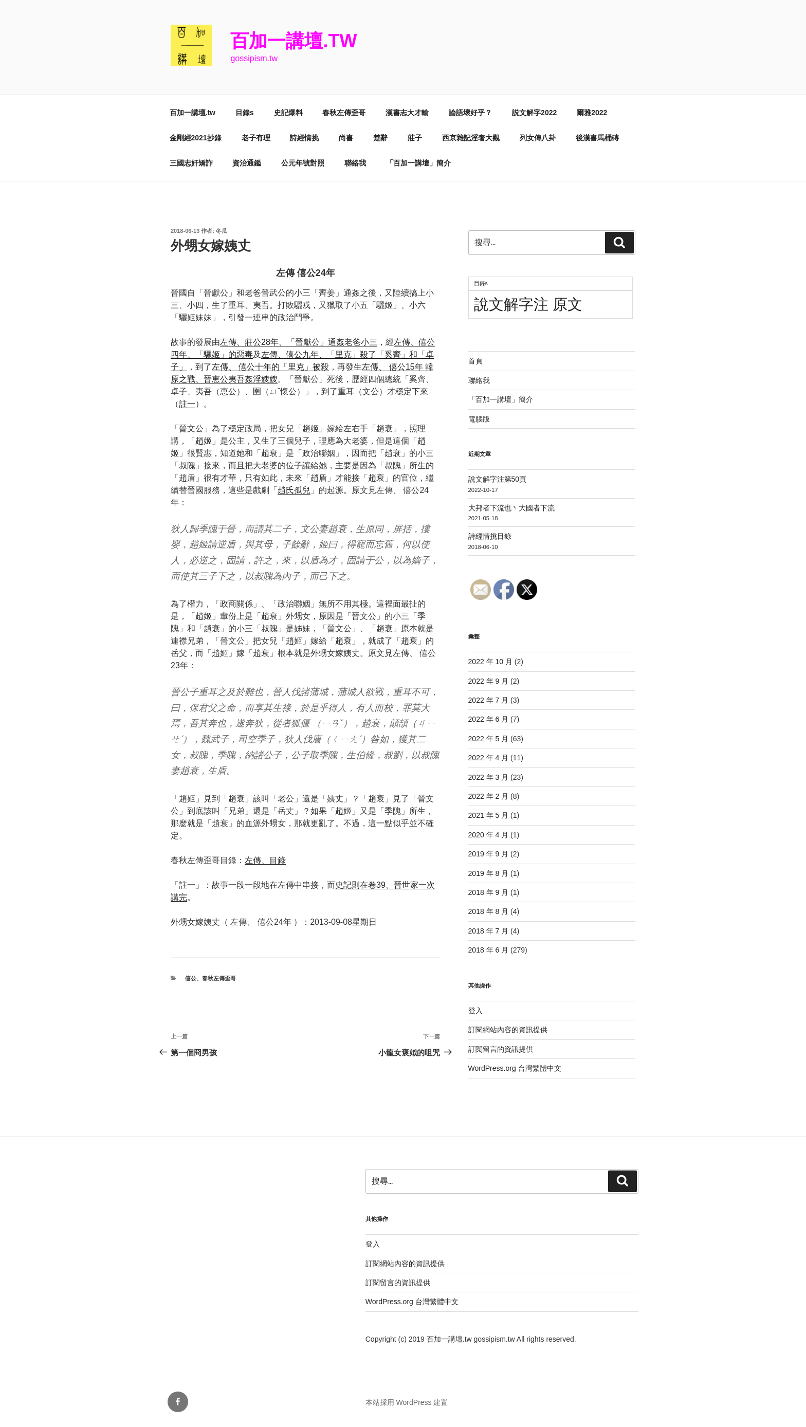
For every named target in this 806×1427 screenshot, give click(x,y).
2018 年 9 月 (488, 892)
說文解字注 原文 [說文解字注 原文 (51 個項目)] (528, 304)
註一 (187, 403)
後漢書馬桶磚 (597, 138)
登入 (475, 1011)
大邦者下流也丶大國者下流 (511, 508)
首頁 (475, 361)
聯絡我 (355, 163)
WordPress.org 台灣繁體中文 (514, 1068)
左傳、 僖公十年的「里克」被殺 (270, 366)
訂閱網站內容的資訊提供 (507, 1030)
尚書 (346, 138)
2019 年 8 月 (488, 873)
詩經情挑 (304, 138)
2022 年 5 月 (488, 739)
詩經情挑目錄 (489, 536)
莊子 (415, 138)
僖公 (190, 978)
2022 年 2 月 (488, 796)
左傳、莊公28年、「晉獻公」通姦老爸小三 (298, 342)
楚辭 (380, 138)
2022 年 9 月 (488, 681)
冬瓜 (221, 231)
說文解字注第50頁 (497, 479)
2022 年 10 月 (490, 661)
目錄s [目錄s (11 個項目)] (481, 283)
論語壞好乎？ (470, 112)
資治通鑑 (246, 163)
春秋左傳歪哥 (343, 112)
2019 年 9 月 (488, 854)
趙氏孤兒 (294, 490)
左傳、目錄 (265, 860)
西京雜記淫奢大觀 (471, 138)
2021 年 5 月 (488, 815)
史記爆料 (288, 112)
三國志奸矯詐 (191, 163)
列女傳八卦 (538, 138)
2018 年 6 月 (488, 950)
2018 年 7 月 (488, 931)
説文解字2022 (534, 112)
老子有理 (256, 138)
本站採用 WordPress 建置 (406, 1402)
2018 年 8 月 (488, 911)
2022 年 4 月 (488, 758)
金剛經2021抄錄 (196, 138)
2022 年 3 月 (488, 777)
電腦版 (479, 419)
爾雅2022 (592, 112)
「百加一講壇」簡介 (418, 163)
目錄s (244, 112)
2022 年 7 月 (488, 700)
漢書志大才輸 (407, 112)
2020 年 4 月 (488, 835)
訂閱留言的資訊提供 (500, 1049)
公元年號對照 (302, 163)
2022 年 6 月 (488, 719)
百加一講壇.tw (293, 40)
